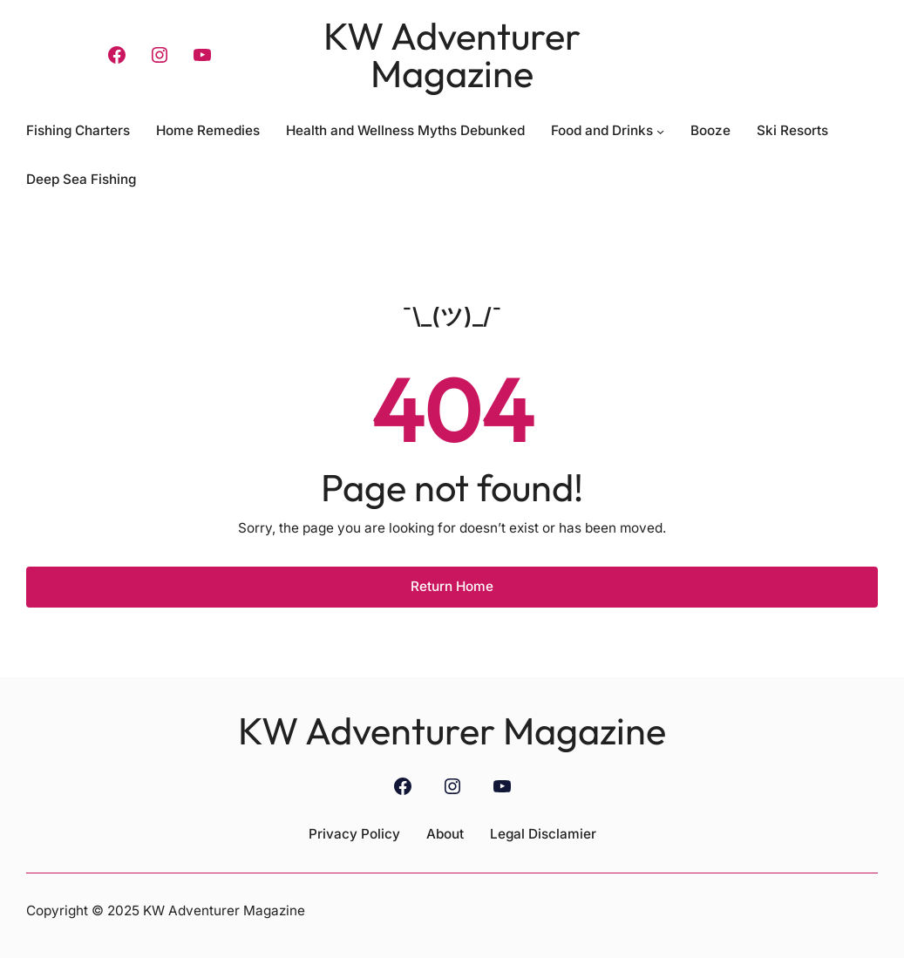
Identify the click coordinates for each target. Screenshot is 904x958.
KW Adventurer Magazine (452, 54)
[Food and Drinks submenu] (660, 130)
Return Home (452, 586)
